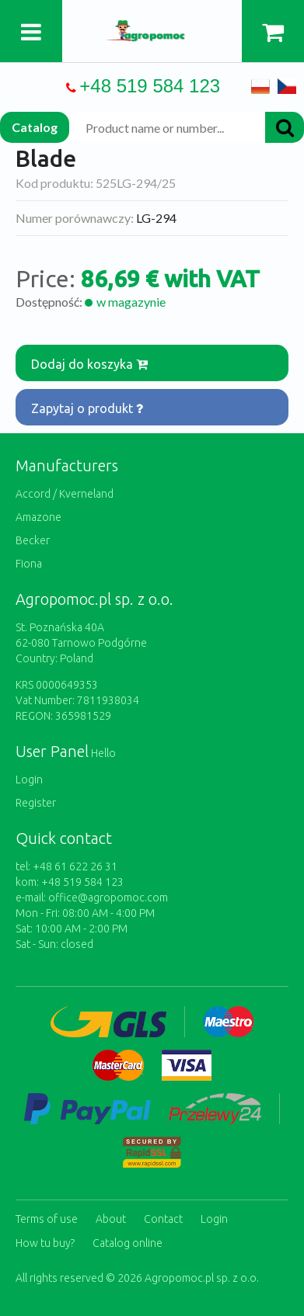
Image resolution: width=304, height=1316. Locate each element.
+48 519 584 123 (149, 85)
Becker (33, 540)
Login (29, 779)
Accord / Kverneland (65, 494)
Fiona (29, 563)
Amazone (38, 517)
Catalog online (127, 1243)
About (111, 1219)
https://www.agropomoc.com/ (152, 29)
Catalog (35, 127)
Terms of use (47, 1219)
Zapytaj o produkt (87, 408)
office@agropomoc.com (108, 897)
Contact (163, 1219)
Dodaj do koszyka (89, 364)
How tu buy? (45, 1243)
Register (36, 803)
